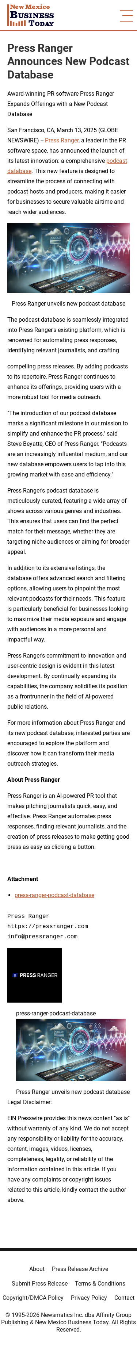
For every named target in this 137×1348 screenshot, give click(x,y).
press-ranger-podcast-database (54, 895)
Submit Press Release (40, 1283)
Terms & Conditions (100, 1283)
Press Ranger (62, 140)
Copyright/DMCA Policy (33, 1297)
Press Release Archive (80, 1268)
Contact (124, 1297)
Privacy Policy (89, 1297)
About (37, 1268)
